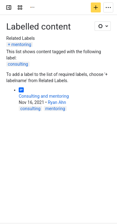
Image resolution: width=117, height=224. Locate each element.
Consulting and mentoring (44, 96)
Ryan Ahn (57, 102)
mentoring (21, 44)
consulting (18, 64)
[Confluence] (32, 7)
